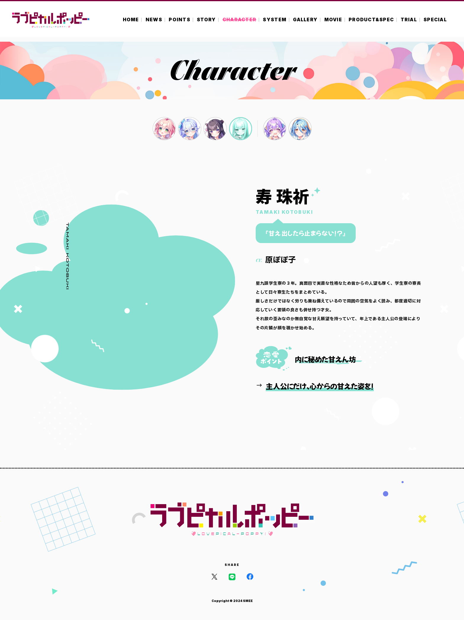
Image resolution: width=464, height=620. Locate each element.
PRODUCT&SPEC (371, 19)
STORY (206, 19)
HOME (131, 19)
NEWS (154, 19)
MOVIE (333, 19)
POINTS (179, 19)
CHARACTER (239, 19)
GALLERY (305, 19)
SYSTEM (274, 19)
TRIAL (409, 19)
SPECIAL (435, 19)
